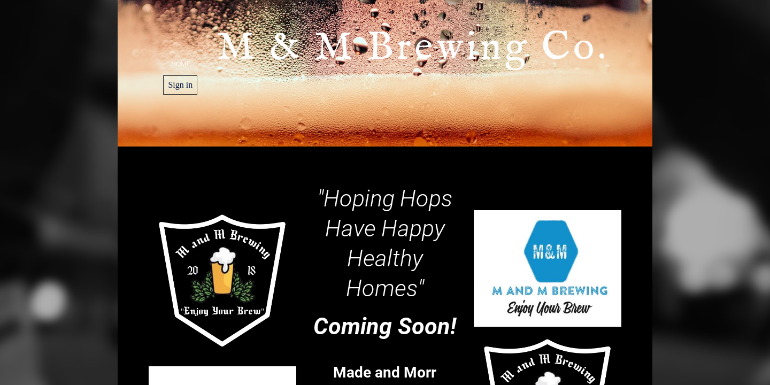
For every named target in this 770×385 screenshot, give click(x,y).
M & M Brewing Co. (419, 73)
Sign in (180, 84)
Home (180, 63)
